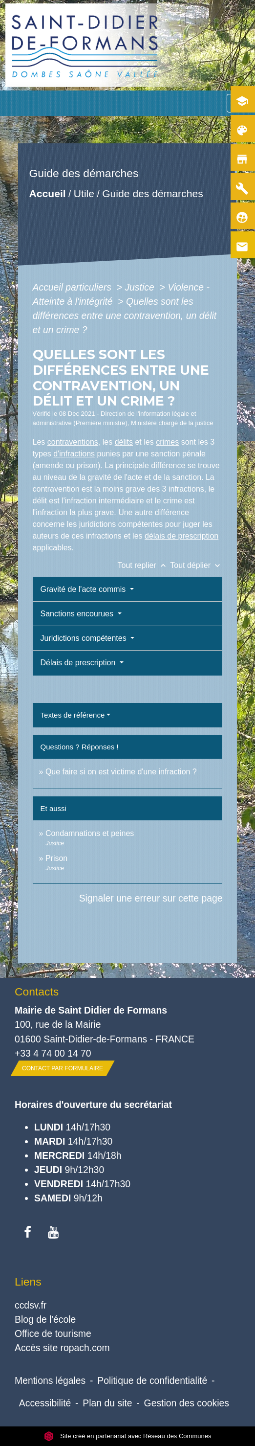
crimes (167, 442)
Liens (28, 1281)
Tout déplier (196, 565)
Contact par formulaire (62, 1068)
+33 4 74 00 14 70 (53, 1053)
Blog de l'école (45, 1319)
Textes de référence (73, 715)
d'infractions (74, 454)
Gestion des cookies (186, 1403)
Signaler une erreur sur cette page (151, 898)
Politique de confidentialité (152, 1380)
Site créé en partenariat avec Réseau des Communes (128, 1436)
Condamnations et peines (89, 833)
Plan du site (107, 1403)
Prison (56, 858)
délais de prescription (181, 536)
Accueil (47, 193)
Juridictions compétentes (85, 638)
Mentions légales (50, 1380)
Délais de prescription (79, 662)
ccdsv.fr (30, 1305)
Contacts (37, 991)
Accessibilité (45, 1403)
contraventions (72, 442)
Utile (83, 193)
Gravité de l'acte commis (84, 589)
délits (124, 442)
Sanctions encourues (78, 614)
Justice (141, 287)
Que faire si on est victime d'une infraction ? (121, 772)
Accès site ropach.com (62, 1347)
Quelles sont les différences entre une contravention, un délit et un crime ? (125, 315)
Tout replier (144, 565)
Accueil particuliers (73, 287)
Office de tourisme (53, 1333)
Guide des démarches (152, 193)
